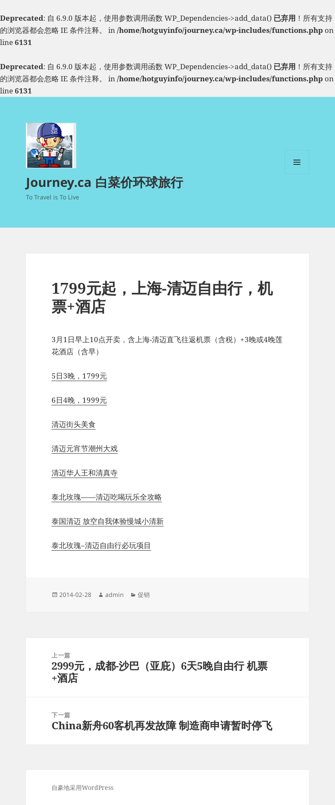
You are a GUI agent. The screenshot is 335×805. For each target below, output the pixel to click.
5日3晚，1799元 (79, 376)
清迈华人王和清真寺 (85, 473)
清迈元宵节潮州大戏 (85, 448)
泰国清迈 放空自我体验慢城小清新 (108, 521)
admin (114, 594)
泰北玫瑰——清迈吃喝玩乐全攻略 (107, 497)
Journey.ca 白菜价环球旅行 (104, 181)
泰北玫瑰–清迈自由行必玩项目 (101, 545)
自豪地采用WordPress (82, 787)
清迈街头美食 (74, 424)
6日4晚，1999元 (79, 400)
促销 (144, 594)
